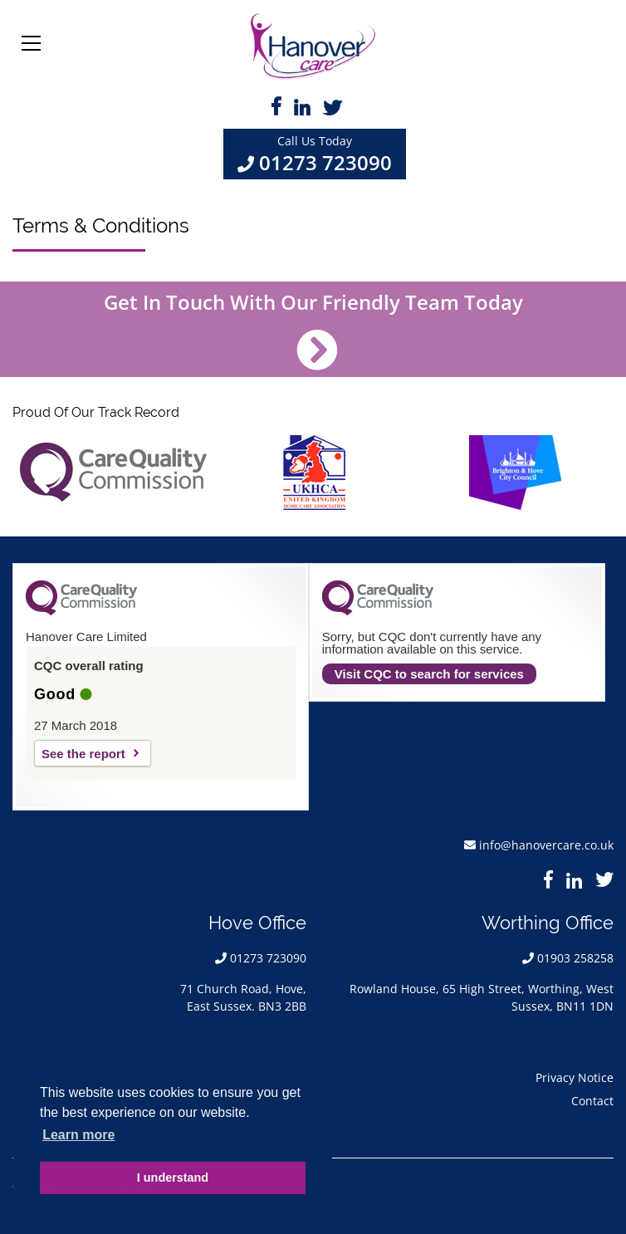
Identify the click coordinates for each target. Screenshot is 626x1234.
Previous (32, 472)
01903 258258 (575, 958)
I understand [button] (172, 1177)
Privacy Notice (575, 1077)
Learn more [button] (78, 1135)
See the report (83, 754)
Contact (592, 1101)
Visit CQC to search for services (429, 674)
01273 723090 (325, 162)
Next (594, 472)
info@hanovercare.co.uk (546, 845)
